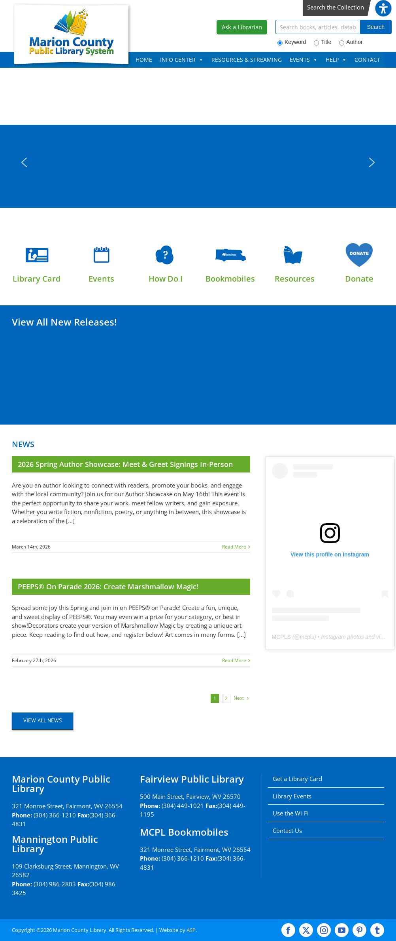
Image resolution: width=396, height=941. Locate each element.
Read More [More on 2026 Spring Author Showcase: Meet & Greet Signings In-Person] (234, 546)
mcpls (307, 637)
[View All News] (42, 720)
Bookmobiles (230, 278)
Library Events (292, 796)
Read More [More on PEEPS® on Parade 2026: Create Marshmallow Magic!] (234, 660)
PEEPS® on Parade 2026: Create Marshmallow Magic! (108, 586)
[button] (24, 162)
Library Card (36, 278)
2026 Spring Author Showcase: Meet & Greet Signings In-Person (125, 464)
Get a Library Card (297, 779)
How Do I (166, 278)
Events (101, 278)
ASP (191, 929)
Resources (295, 278)
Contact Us (287, 830)
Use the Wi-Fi (291, 813)
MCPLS (281, 637)
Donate (359, 278)
